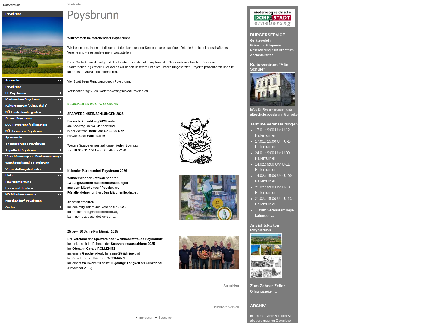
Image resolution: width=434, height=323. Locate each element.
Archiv (272, 316)
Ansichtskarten (261, 55)
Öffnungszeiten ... (263, 291)
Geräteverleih (260, 40)
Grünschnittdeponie (265, 45)
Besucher (163, 317)
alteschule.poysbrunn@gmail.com (276, 114)
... (114, 216)
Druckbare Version (225, 307)
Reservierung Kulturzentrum (272, 50)
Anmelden (231, 285)
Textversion (11, 5)
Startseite (74, 4)
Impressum (144, 317)
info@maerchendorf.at (100, 212)
